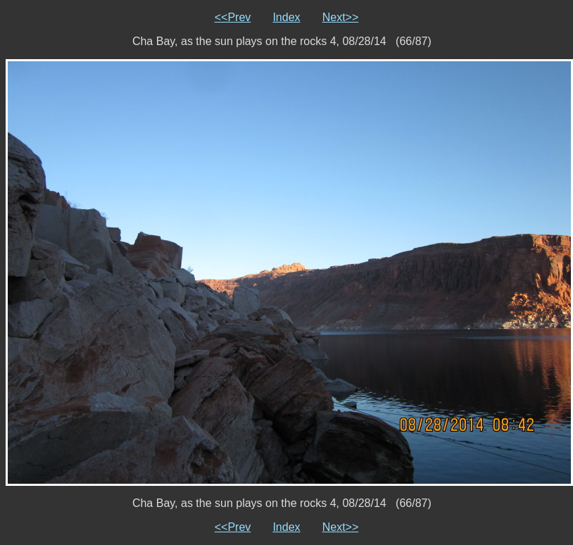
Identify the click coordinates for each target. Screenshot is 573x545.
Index (286, 17)
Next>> (340, 17)
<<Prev (233, 17)
